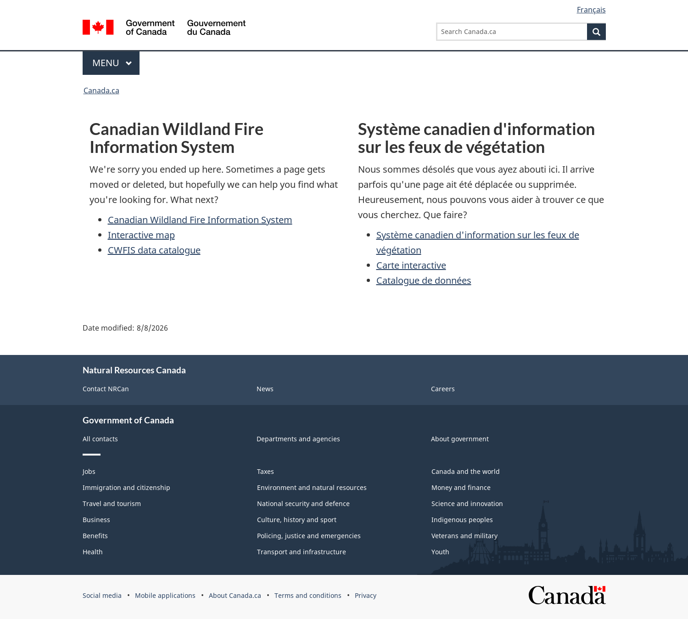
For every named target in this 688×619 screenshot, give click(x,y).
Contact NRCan (106, 388)
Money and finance (461, 487)
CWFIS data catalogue (154, 250)
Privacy (365, 595)
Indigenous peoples (462, 519)
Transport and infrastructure (301, 551)
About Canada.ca (235, 595)
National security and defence (303, 503)
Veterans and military (464, 535)
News (265, 388)
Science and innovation (467, 503)
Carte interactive (411, 265)
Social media (102, 595)
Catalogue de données (423, 280)
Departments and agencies (298, 438)
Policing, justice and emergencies (309, 535)
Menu (112, 62)
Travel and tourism (112, 503)
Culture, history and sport (296, 519)
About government (460, 438)
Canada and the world (465, 471)
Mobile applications (165, 595)
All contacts (100, 438)
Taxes (265, 471)
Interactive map (141, 235)
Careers (443, 388)
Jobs (89, 471)
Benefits (95, 535)
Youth (440, 551)
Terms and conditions (307, 595)
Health (93, 551)
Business (96, 519)
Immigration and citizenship (126, 487)
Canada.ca (101, 90)
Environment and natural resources (312, 487)
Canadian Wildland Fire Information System (200, 220)
